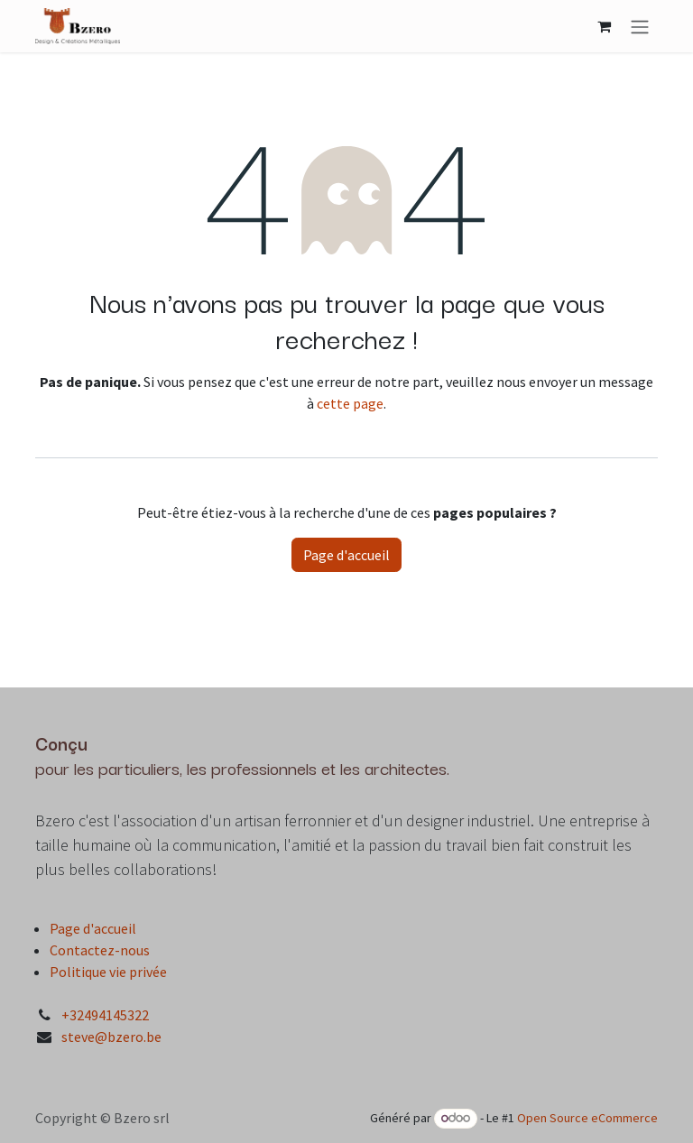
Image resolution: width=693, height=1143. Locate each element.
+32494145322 (105, 1015)
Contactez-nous (100, 950)
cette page (350, 403)
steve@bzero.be (111, 1037)
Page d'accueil (346, 555)
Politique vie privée (108, 972)
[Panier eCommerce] (604, 26)
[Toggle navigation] (640, 26)
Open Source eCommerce (587, 1118)
